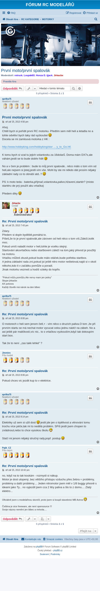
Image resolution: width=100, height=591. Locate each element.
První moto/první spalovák (25, 70)
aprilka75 (6, 99)
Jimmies (6, 353)
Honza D (40, 75)
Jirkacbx (58, 75)
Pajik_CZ (6, 448)
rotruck (19, 75)
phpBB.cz (57, 550)
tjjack (49, 75)
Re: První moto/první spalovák (25, 221)
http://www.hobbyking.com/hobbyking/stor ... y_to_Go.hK (36, 146)
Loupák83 (29, 75)
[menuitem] (11, 12)
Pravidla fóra (9, 81)
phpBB (39, 547)
